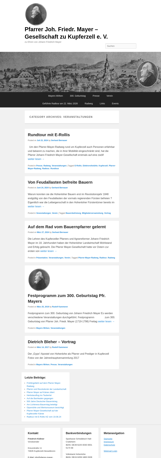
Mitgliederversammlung (92, 213)
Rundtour (54, 168)
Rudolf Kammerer (60, 307)
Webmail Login (110, 451)
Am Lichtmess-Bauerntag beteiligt (42, 404)
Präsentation (42, 258)
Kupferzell (103, 166)
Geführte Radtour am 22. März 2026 (60, 103)
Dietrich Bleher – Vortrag (52, 341)
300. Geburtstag (78, 96)
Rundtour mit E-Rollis (49, 134)
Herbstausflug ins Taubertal (39, 395)
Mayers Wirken (55, 96)
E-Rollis (78, 166)
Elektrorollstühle (90, 166)
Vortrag (107, 213)
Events (115, 103)
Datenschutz (109, 445)
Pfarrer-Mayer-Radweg (88, 258)
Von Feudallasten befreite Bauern (60, 182)
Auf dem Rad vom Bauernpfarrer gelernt (67, 226)
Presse (96, 96)
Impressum (109, 442)
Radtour (45, 168)
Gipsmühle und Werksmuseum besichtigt (45, 407)
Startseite (108, 439)
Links (102, 103)
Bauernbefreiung (73, 213)
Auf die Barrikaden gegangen (40, 398)
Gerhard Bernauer (59, 140)
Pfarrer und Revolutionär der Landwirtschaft (46, 389)
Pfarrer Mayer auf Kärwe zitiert (40, 392)
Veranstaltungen (59, 166)
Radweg (89, 103)
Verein (110, 96)
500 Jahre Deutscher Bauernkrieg (42, 401)
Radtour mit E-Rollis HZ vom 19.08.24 (44, 417)
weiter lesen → (36, 159)
